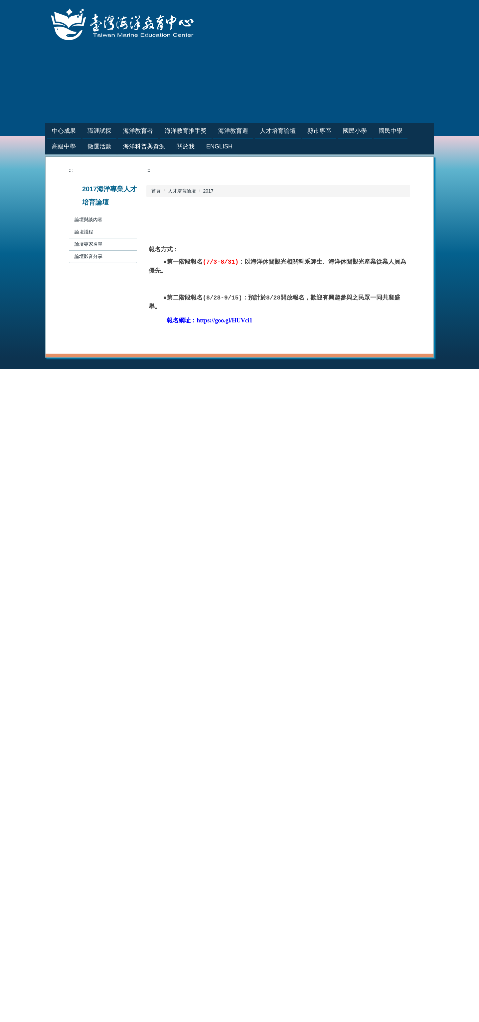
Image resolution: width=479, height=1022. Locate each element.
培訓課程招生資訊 (233, 740)
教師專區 (148, 747)
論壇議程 (84, 231)
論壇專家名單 (88, 244)
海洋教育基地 (229, 844)
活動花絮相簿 (77, 747)
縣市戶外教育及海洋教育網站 (169, 865)
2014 (68, 914)
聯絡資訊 (300, 952)
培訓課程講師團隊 (233, 754)
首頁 (156, 191)
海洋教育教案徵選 (157, 917)
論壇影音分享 (88, 256)
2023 (296, 747)
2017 (208, 191)
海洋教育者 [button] (155, 131)
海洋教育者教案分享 (236, 775)
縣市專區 (148, 830)
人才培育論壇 (182, 191)
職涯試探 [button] (116, 131)
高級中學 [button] (64, 146)
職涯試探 (148, 733)
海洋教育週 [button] (250, 131)
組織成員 (300, 931)
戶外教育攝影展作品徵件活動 (169, 931)
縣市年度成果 (153, 858)
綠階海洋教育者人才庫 (238, 761)
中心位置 (300, 945)
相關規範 (300, 938)
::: (54, 131)
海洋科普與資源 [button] (144, 146)
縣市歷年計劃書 (155, 851)
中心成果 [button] (80, 131)
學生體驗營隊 (153, 775)
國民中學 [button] (407, 131)
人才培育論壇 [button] (294, 131)
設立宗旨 (300, 910)
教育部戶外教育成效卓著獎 (167, 924)
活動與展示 (226, 931)
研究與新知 (226, 917)
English (219, 146)
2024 (372, 747)
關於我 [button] (186, 146)
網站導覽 (326, 94)
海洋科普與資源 (231, 903)
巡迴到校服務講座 (157, 768)
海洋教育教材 (229, 837)
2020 (296, 768)
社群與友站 (226, 938)
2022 (296, 754)
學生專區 (148, 740)
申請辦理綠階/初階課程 (239, 747)
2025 (372, 740)
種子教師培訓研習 (157, 761)
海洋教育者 (226, 733)
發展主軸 (300, 924)
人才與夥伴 (226, 924)
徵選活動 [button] (99, 146)
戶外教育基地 (229, 851)
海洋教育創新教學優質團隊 (167, 910)
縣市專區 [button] (336, 131)
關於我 (298, 903)
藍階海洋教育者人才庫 (238, 768)
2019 (296, 775)
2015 (372, 810)
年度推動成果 (77, 740)
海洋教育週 (378, 733)
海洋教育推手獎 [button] (202, 131)
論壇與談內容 (88, 219)
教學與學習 (226, 910)
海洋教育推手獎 (307, 733)
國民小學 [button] (372, 131)
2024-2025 (302, 740)
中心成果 (72, 733)
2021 (296, 761)
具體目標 (300, 917)
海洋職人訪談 (153, 754)
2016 (372, 803)
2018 (372, 789)
